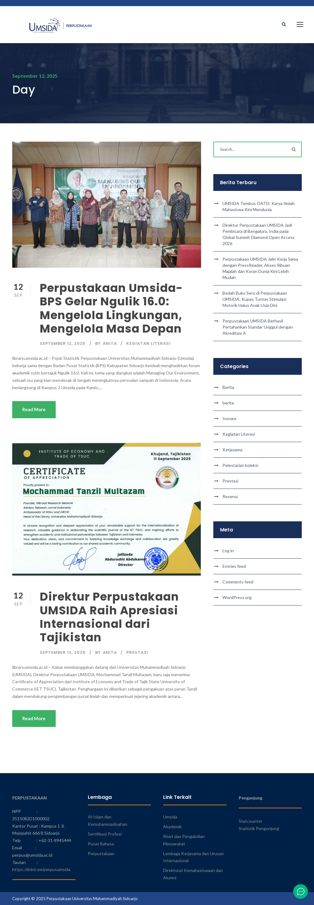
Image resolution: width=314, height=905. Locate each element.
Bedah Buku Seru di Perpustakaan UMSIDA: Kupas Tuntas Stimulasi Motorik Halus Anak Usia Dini (254, 299)
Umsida (170, 816)
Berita (228, 387)
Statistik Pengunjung (259, 828)
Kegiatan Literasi (148, 343)
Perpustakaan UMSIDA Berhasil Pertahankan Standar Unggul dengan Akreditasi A (257, 327)
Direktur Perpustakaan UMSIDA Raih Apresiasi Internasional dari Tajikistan (109, 617)
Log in (228, 550)
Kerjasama (232, 449)
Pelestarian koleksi (240, 465)
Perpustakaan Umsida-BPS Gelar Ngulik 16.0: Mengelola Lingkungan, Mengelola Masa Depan (111, 308)
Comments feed (237, 581)
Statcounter (250, 821)
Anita (110, 343)
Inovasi (229, 418)
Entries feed (234, 566)
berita (228, 402)
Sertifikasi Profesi (104, 833)
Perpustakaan (101, 853)
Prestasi (137, 652)
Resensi (230, 496)
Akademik (172, 826)
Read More (34, 409)
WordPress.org (237, 597)
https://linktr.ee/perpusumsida (41, 869)
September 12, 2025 (63, 343)
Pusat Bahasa (101, 843)
